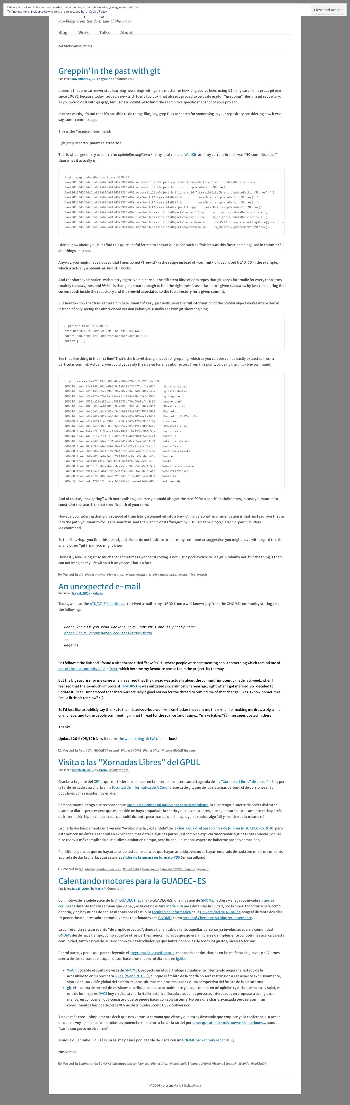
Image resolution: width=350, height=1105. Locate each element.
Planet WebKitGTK (138, 575)
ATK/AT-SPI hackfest (107, 604)
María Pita (174, 905)
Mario (108, 79)
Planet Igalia (150, 868)
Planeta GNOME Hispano (170, 575)
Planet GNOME (95, 575)
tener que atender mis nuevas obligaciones (227, 1022)
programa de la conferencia (152, 952)
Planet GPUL (115, 575)
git (191, 786)
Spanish (203, 868)
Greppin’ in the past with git (109, 71)
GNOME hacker (194, 1039)
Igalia (180, 957)
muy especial (218, 1039)
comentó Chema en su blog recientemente (217, 917)
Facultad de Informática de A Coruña (142, 786)
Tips (192, 575)
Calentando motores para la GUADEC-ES (132, 880)
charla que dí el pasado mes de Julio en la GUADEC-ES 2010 (225, 827)
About (126, 32)
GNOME (99, 749)
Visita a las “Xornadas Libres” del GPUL (129, 761)
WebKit (190, 154)
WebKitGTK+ (136, 975)
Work (83, 32)
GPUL (98, 781)
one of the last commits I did (81, 668)
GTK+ (119, 975)
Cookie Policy (98, 11)
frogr (113, 668)
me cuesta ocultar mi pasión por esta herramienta (168, 804)
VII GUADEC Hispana (131, 899)
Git (81, 575)
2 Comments (119, 769)
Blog (63, 32)
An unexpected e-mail (99, 587)
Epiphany (85, 1062)
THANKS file (131, 685)
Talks (104, 32)
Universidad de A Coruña (220, 911)
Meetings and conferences (103, 868)
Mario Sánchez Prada (187, 1084)
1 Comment (114, 888)
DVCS (102, 992)
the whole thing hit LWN (137, 738)
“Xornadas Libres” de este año (246, 781)
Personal (113, 749)
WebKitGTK (259, 1062)
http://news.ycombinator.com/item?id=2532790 (108, 632)
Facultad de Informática (171, 911)
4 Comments (124, 79)
